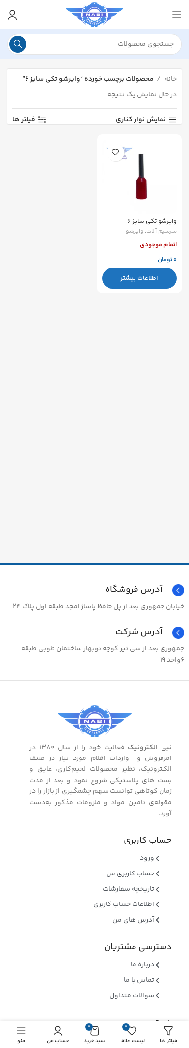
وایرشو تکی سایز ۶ (152, 221)
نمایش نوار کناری (141, 120)
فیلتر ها (23, 120)
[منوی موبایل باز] (177, 15)
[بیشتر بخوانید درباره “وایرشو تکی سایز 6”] (139, 278)
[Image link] (95, 721)
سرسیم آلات (161, 232)
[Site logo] (94, 14)
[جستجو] (94, 44)
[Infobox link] (94, 633)
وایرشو (134, 232)
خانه (170, 79)
